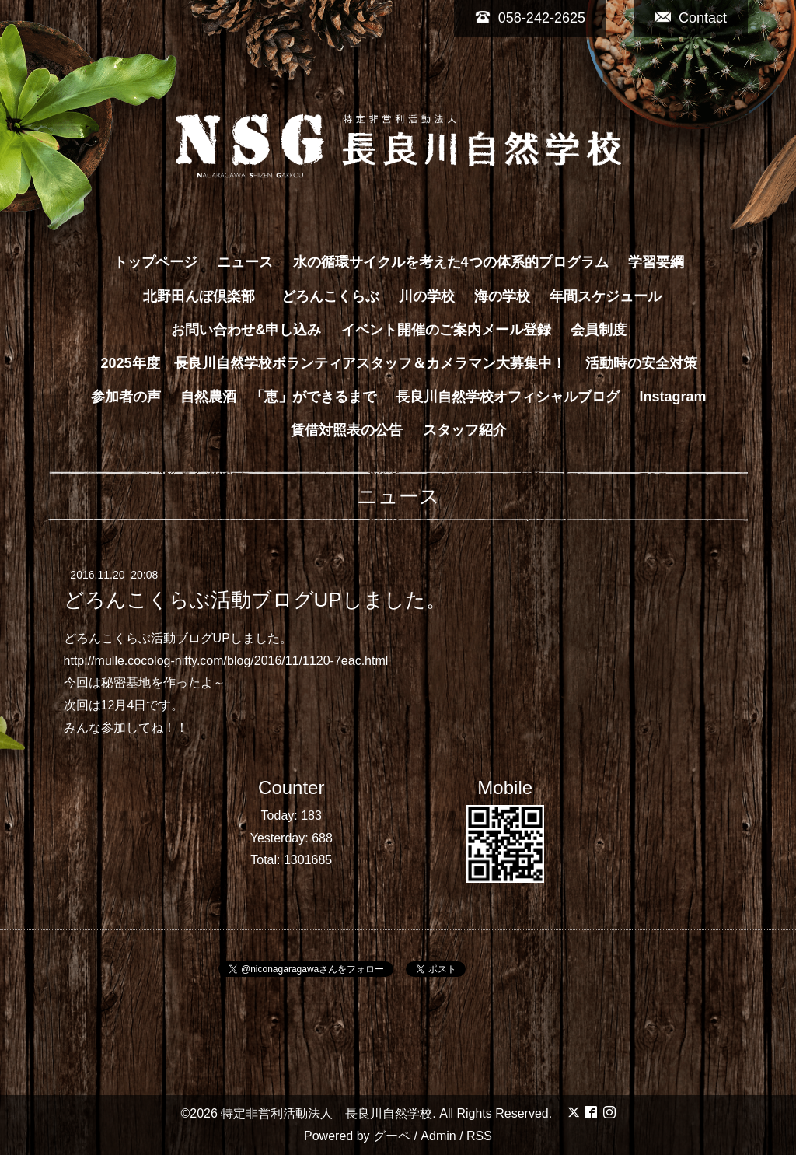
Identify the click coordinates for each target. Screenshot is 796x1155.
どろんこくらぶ (330, 296)
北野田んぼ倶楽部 (206, 296)
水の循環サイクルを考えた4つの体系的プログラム (451, 262)
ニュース (245, 262)
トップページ (155, 262)
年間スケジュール (606, 296)
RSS (479, 1136)
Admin (438, 1136)
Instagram (673, 396)
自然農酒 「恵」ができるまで (278, 396)
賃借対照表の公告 (347, 430)
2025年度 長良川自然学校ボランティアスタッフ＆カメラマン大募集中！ (332, 363)
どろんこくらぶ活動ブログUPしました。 (255, 599)
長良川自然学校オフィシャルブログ (508, 396)
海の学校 (502, 296)
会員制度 (599, 330)
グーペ (391, 1136)
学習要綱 (656, 262)
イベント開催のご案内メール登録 (446, 330)
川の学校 (427, 296)
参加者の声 (126, 396)
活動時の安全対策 (641, 363)
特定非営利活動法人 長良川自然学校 (326, 1113)
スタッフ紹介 (465, 430)
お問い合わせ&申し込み (246, 330)
